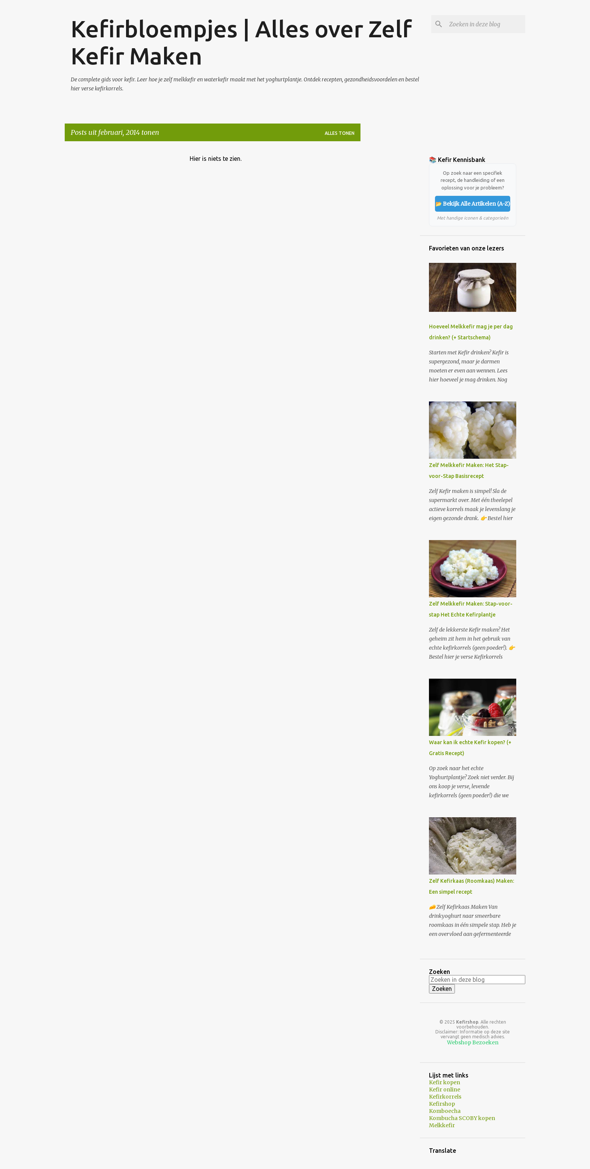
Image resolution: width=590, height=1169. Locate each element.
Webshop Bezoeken (473, 1042)
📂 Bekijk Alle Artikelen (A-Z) (472, 203)
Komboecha (445, 1111)
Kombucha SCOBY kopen (462, 1118)
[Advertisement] (390, 260)
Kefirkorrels (445, 1096)
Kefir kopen (444, 1082)
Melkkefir (442, 1125)
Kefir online (444, 1089)
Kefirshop (442, 1103)
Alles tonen (339, 133)
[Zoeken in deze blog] (485, 24)
